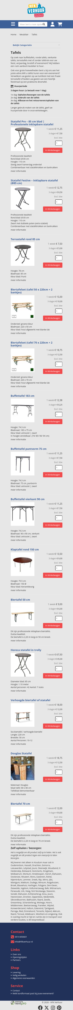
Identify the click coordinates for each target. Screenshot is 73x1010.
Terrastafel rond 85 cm (25, 239)
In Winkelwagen (52, 150)
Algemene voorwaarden (24, 978)
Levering (17, 972)
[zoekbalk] (32, 24)
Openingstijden (20, 957)
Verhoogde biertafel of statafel (30, 700)
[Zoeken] (43, 24)
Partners (17, 960)
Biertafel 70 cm (20, 803)
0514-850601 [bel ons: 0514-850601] (21, 936)
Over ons (17, 954)
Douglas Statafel (21, 753)
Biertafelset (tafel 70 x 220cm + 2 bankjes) (31, 344)
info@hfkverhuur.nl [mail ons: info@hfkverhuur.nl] (24, 941)
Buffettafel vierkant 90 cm (28, 499)
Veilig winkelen (19, 975)
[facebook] (40, 1007)
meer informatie (18, 171)
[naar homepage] (36, 10)
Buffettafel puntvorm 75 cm (29, 449)
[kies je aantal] (58, 143)
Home (13, 34)
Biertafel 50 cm (20, 599)
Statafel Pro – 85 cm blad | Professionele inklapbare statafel (32, 123)
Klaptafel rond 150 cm (25, 549)
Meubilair (24, 34)
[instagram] (53, 1007)
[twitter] (46, 1007)
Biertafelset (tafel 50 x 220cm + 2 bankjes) (31, 291)
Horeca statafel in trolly (26, 650)
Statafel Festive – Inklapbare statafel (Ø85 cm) (34, 182)
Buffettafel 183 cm (22, 395)
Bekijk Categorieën (36, 45)
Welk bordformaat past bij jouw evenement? (33, 993)
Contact (16, 990)
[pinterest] (59, 1007)
